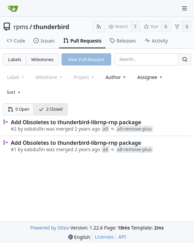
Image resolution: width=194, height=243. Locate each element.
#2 (14, 129)
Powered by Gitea (49, 227)
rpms (21, 26)
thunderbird (51, 26)
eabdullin (34, 129)
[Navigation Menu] (184, 8)
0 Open (18, 109)
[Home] (12, 8)
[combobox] (116, 77)
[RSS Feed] (98, 26)
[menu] (14, 92)
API (122, 237)
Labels (14, 59)
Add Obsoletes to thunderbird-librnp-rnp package (76, 122)
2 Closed (51, 109)
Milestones (42, 59)
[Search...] (184, 59)
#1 (14, 149)
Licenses (104, 237)
